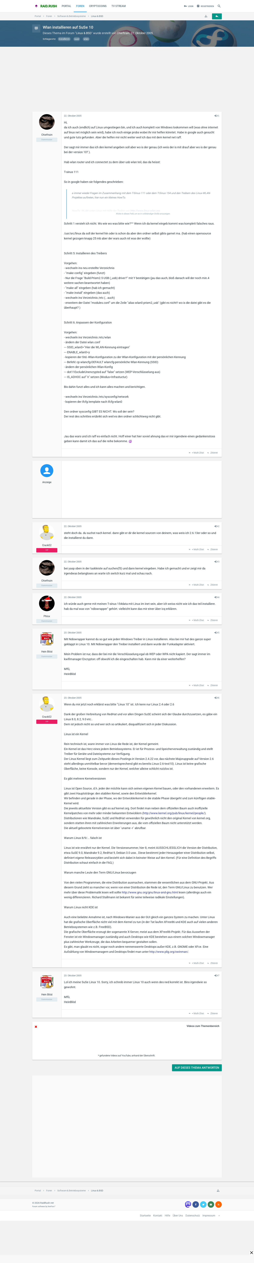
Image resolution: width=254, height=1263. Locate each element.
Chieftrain (123, 33)
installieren (64, 39)
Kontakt (157, 1215)
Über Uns (178, 1215)
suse (76, 39)
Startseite (145, 1215)
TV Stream (118, 6)
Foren (80, 6)
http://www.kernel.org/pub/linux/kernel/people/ (174, 813)
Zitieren (214, 453)
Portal (66, 6)
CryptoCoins (98, 6)
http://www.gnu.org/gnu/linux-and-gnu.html (150, 892)
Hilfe (167, 1215)
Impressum (208, 1215)
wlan (86, 39)
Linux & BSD (84, 33)
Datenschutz (192, 1215)
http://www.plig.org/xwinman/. (169, 951)
